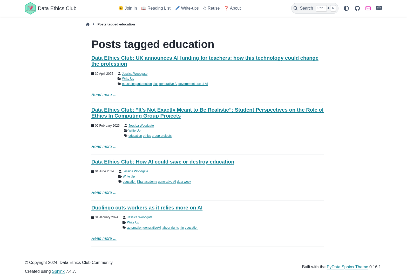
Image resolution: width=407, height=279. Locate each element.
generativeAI (152, 227)
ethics (147, 136)
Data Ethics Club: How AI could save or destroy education (162, 162)
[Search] (314, 8)
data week (184, 181)
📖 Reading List (156, 8)
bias (155, 84)
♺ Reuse (211, 8)
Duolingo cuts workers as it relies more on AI (146, 207)
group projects (162, 136)
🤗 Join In (127, 8)
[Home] (88, 24)
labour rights (170, 227)
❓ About (232, 8)
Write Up (128, 78)
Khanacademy (147, 181)
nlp (182, 227)
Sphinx (58, 271)
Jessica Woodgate (134, 74)
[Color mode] (346, 8)
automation (144, 84)
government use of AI (193, 84)
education (128, 84)
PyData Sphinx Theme (347, 267)
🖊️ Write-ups (187, 8)
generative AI (168, 84)
